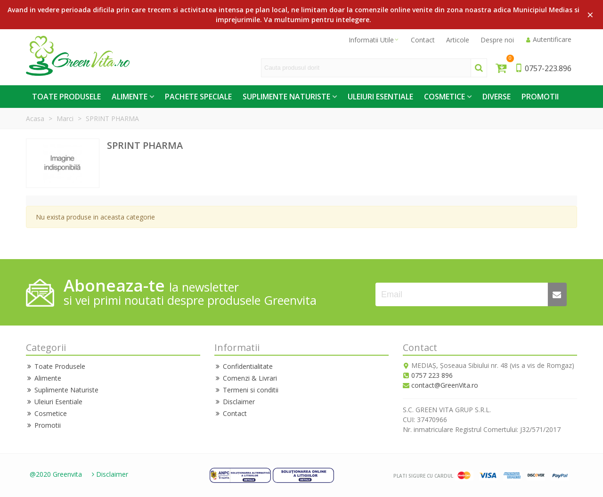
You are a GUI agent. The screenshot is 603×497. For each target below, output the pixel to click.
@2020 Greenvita (56, 474)
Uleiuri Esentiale (380, 96)
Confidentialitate (243, 366)
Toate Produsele (66, 96)
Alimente (129, 96)
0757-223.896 (542, 68)
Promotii (540, 96)
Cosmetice (444, 96)
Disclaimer (234, 402)
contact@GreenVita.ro (444, 385)
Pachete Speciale (198, 96)
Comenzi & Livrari (245, 378)
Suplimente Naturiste (286, 96)
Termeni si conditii (246, 390)
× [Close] (590, 14)
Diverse (496, 96)
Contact (230, 413)
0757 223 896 (432, 375)
